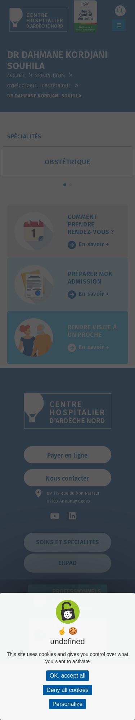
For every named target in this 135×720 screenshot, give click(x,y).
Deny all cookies (67, 690)
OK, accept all (68, 676)
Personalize (68, 704)
